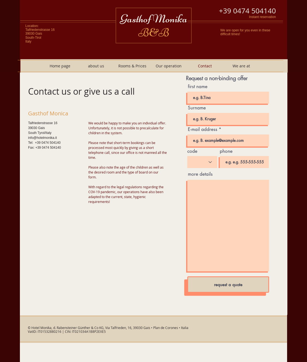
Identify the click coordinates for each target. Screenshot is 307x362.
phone (226, 151)
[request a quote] (228, 284)
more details (200, 174)
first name (197, 86)
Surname (197, 108)
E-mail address (202, 129)
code (192, 151)
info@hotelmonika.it (42, 138)
